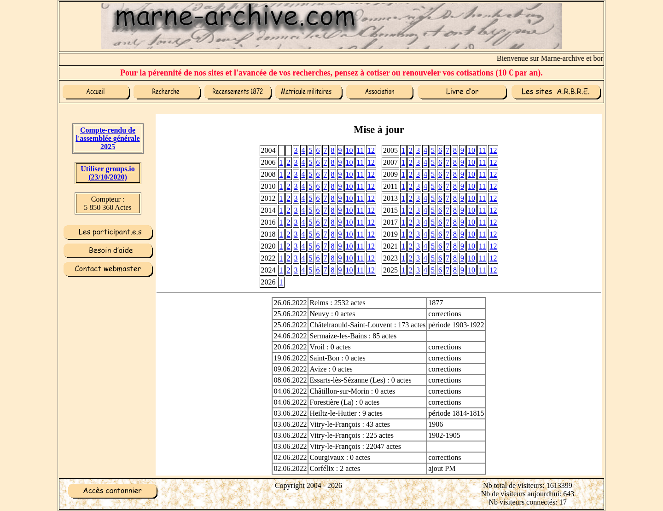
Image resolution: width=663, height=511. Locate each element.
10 (349, 150)
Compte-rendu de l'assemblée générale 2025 (108, 138)
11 (360, 150)
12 (371, 150)
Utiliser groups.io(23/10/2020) (108, 173)
